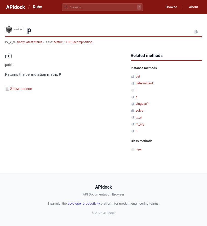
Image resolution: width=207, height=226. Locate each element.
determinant (144, 83)
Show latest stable (30, 42)
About (193, 7)
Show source (21, 88)
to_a (139, 117)
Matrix (58, 42)
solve (139, 110)
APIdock (15, 7)
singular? (142, 104)
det (138, 76)
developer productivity (84, 203)
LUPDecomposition (79, 42)
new (138, 149)
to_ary (140, 124)
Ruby (37, 7)
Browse (170, 7)
